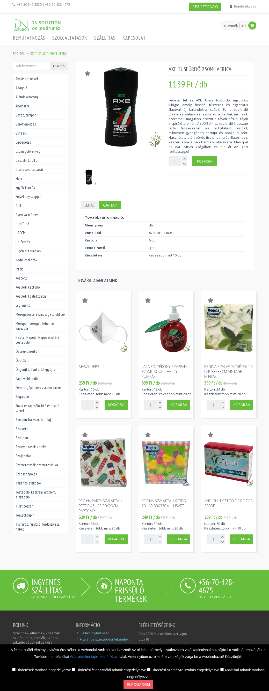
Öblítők (21, 360)
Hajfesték (23, 241)
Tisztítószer (24, 506)
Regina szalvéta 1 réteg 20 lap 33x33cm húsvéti (164, 503)
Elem (19, 178)
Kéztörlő (21, 278)
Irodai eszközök (26, 260)
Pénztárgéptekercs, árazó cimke (38, 387)
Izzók (19, 269)
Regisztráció (205, 6)
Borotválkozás (26, 124)
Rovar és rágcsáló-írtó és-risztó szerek (38, 408)
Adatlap (110, 205)
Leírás (89, 205)
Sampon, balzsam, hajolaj (33, 419)
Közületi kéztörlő (28, 287)
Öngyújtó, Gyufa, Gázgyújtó (36, 369)
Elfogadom (138, 684)
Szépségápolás (26, 474)
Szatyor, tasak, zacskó (31, 446)
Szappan (22, 437)
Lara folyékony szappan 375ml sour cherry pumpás (164, 371)
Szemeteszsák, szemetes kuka (37, 464)
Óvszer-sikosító (26, 351)
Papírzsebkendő (27, 378)
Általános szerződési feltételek (104, 639)
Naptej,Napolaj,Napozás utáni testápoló (37, 340)
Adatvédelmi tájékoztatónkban (94, 657)
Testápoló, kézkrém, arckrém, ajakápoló (36, 494)
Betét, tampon (26, 115)
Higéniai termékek (28, 250)
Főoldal (19, 54)
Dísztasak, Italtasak (29, 169)
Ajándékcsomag (27, 96)
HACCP (20, 232)
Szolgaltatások (69, 38)
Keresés (58, 66)
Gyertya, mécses (27, 214)
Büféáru (21, 133)
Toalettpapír (25, 515)
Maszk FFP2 (89, 366)
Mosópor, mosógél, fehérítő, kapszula (35, 326)
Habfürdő (22, 223)
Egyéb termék (25, 187)
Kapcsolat (134, 38)
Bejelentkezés (245, 6)
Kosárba (204, 161)
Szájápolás (23, 455)
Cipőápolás (23, 142)
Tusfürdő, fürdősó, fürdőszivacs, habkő (38, 527)
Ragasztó (22, 396)
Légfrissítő (23, 305)
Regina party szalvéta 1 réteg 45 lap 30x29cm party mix (100, 505)
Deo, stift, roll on (27, 160)
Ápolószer (22, 106)
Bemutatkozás (29, 38)
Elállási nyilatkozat (94, 633)
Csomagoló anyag (28, 151)
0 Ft (243, 25)
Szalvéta (22, 428)
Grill (18, 205)
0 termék (231, 26)
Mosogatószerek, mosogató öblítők (40, 314)
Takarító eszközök (28, 483)
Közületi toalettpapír (31, 296)
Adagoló (21, 87)
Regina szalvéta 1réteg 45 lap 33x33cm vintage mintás (228, 371)
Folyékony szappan (29, 196)
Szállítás (104, 38)
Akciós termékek (27, 78)
